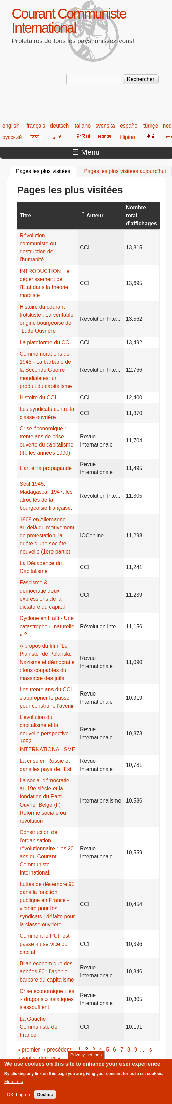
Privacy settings (86, 1058)
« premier (28, 1050)
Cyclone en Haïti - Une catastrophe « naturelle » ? (47, 626)
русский (12, 137)
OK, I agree (18, 1098)
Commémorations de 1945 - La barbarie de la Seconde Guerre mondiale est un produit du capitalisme (46, 370)
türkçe (150, 126)
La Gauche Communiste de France (38, 1027)
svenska (105, 126)
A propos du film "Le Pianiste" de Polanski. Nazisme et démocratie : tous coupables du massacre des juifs (47, 662)
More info (13, 1085)
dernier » (49, 1058)
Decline (45, 1098)
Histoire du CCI (38, 397)
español (129, 126)
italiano (82, 126)
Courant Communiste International (69, 21)
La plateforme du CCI (45, 342)
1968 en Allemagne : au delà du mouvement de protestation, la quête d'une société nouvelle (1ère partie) (47, 536)
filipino (127, 137)
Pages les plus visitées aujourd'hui (125, 171)
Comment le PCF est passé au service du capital (44, 944)
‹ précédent (57, 1050)
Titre (25, 215)
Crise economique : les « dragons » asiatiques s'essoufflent (47, 999)
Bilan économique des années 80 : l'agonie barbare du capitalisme (47, 972)
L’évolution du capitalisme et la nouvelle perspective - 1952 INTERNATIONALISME (47, 733)
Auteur (95, 215)
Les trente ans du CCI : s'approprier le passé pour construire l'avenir (47, 698)
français (35, 126)
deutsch (59, 126)
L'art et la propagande (46, 468)
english (11, 126)
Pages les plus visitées (46, 170)
